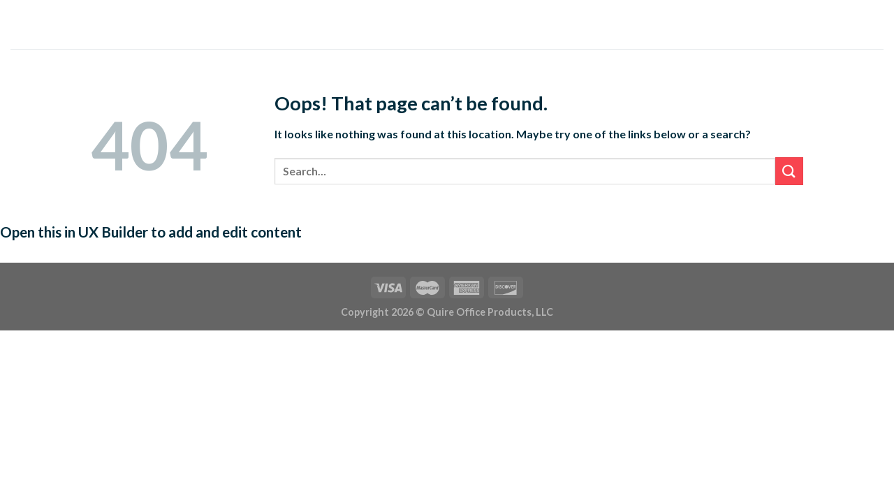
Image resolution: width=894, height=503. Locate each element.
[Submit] (789, 170)
